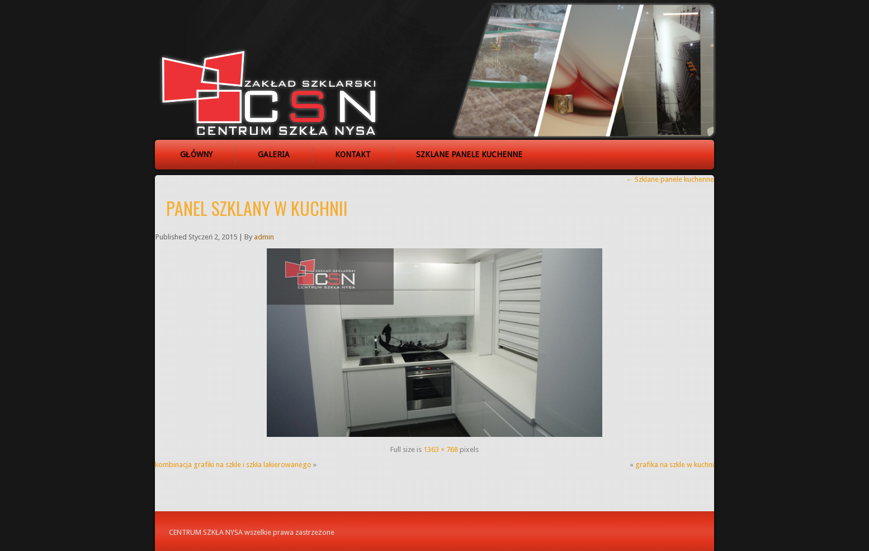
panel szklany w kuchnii (257, 208)
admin (264, 237)
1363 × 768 (440, 449)
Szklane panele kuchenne (469, 154)
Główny (196, 154)
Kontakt (353, 154)
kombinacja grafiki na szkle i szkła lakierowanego (233, 464)
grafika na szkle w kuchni (674, 464)
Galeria (274, 154)
